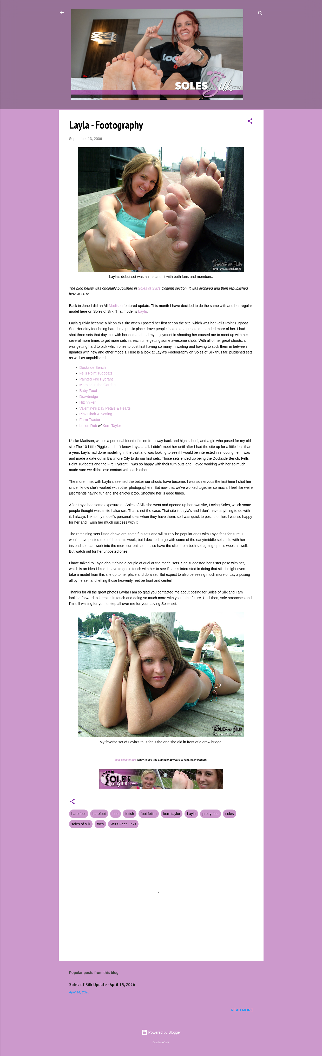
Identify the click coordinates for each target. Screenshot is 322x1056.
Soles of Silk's (149, 288)
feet (116, 814)
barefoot (99, 814)
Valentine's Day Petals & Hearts (105, 408)
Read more (242, 1010)
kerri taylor (171, 814)
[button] (250, 122)
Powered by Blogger (161, 1032)
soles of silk (80, 824)
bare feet (78, 814)
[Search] (260, 14)
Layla (142, 311)
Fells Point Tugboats (96, 373)
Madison (116, 306)
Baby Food (88, 391)
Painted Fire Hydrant (96, 379)
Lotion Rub (88, 426)
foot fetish (149, 814)
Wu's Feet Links (123, 824)
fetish (129, 814)
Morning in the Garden (98, 385)
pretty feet (210, 814)
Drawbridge (89, 397)
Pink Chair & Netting (96, 414)
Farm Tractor (90, 420)
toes (100, 824)
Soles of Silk (128, 759)
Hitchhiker (88, 402)
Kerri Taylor (112, 426)
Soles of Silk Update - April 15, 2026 (102, 984)
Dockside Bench (93, 367)
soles (229, 814)
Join (117, 759)
